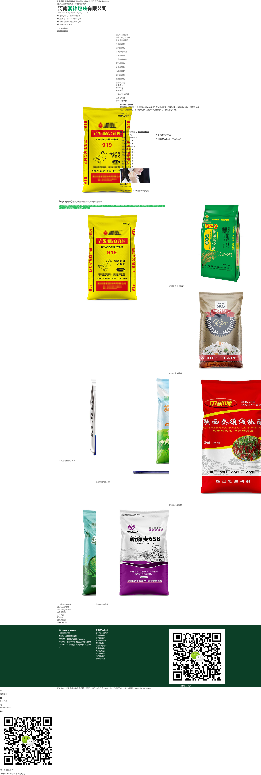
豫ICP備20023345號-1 (144, 688)
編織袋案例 (120, 83)
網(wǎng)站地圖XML (65, 4)
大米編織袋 (120, 67)
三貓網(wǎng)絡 (120, 688)
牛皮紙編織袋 (121, 52)
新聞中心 (119, 88)
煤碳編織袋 (120, 55)
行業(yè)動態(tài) (122, 94)
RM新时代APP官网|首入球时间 (12, 774)
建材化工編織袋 (122, 40)
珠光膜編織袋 (121, 59)
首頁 (75, 202)
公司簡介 (119, 85)
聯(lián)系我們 (80, 4)
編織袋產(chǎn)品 (123, 37)
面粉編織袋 (120, 63)
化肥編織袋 (120, 71)
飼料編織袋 (120, 75)
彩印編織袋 (120, 44)
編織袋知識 (120, 98)
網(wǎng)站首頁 (122, 35)
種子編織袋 (120, 79)
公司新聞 (119, 90)
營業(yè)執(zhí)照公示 (94, 688)
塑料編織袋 (120, 48)
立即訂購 (123, 114)
